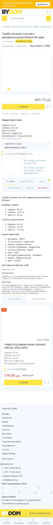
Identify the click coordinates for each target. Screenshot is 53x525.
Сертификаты (8, 445)
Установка (24, 113)
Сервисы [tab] (29, 188)
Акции (5, 421)
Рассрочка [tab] (42, 188)
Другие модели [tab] (14, 299)
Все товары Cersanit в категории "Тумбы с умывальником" (34, 170)
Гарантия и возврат (11, 441)
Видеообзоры (8, 453)
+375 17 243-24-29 (12, 472)
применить (42, 4)
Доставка (14, 113)
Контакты (7, 458)
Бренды (5, 413)
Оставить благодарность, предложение (21, 500)
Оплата (5, 113)
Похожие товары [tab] (38, 299)
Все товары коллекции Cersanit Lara (35, 161)
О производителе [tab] (13, 188)
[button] (8, 89)
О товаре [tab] (11, 181)
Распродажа (8, 425)
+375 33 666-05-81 (12, 468)
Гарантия (35, 113)
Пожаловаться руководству (15, 503)
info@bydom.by (10, 480)
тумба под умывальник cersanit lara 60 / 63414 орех (25, 346)
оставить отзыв (24, 41)
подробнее (8, 5)
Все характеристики (11, 138)
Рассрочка (7, 417)
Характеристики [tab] (26, 181)
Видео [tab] (44, 181)
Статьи (5, 449)
